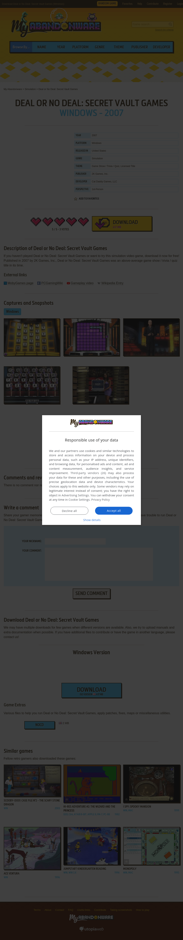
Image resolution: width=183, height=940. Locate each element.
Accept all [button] (114, 511)
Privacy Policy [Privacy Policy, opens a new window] (100, 499)
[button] (91, 520)
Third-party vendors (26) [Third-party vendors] (88, 473)
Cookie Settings (79, 499)
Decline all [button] (69, 511)
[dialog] (91, 470)
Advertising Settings (75, 495)
